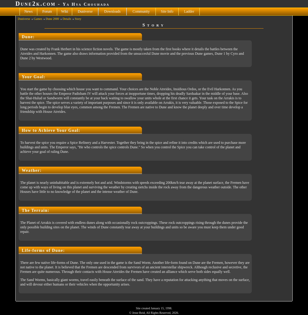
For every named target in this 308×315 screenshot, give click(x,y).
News (28, 11)
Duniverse (85, 11)
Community (141, 11)
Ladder (189, 11)
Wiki (64, 11)
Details (67, 18)
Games (38, 18)
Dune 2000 (52, 18)
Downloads (112, 11)
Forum (47, 11)
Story (78, 18)
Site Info (167, 11)
